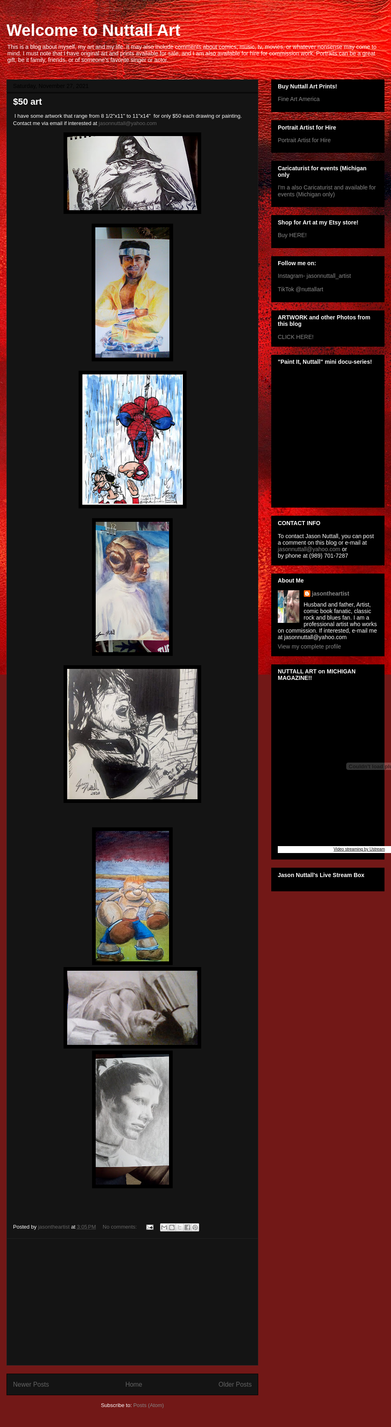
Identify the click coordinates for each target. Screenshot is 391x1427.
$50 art (27, 102)
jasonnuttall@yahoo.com (128, 123)
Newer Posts (31, 1384)
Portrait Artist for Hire (304, 140)
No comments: (120, 1227)
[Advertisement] (132, 1302)
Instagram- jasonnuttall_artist (314, 276)
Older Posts (235, 1384)
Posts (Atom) (148, 1405)
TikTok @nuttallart (300, 289)
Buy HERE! (292, 235)
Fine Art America (299, 99)
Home (134, 1384)
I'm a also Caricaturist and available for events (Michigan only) (327, 191)
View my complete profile (309, 646)
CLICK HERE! (296, 337)
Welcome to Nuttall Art (93, 30)
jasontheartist (330, 593)
